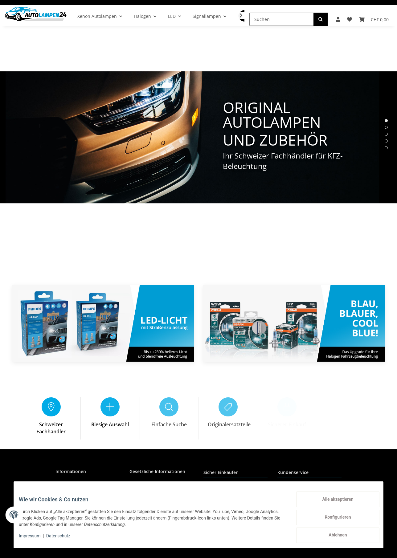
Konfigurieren (333, 520)
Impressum (34, 538)
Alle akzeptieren (332, 504)
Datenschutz (142, 491)
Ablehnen (333, 536)
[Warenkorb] (372, 15)
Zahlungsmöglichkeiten (79, 491)
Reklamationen (144, 483)
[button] (332, 15)
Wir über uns (69, 483)
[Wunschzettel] (346, 15)
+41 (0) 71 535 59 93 (315, 490)
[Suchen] (274, 15)
